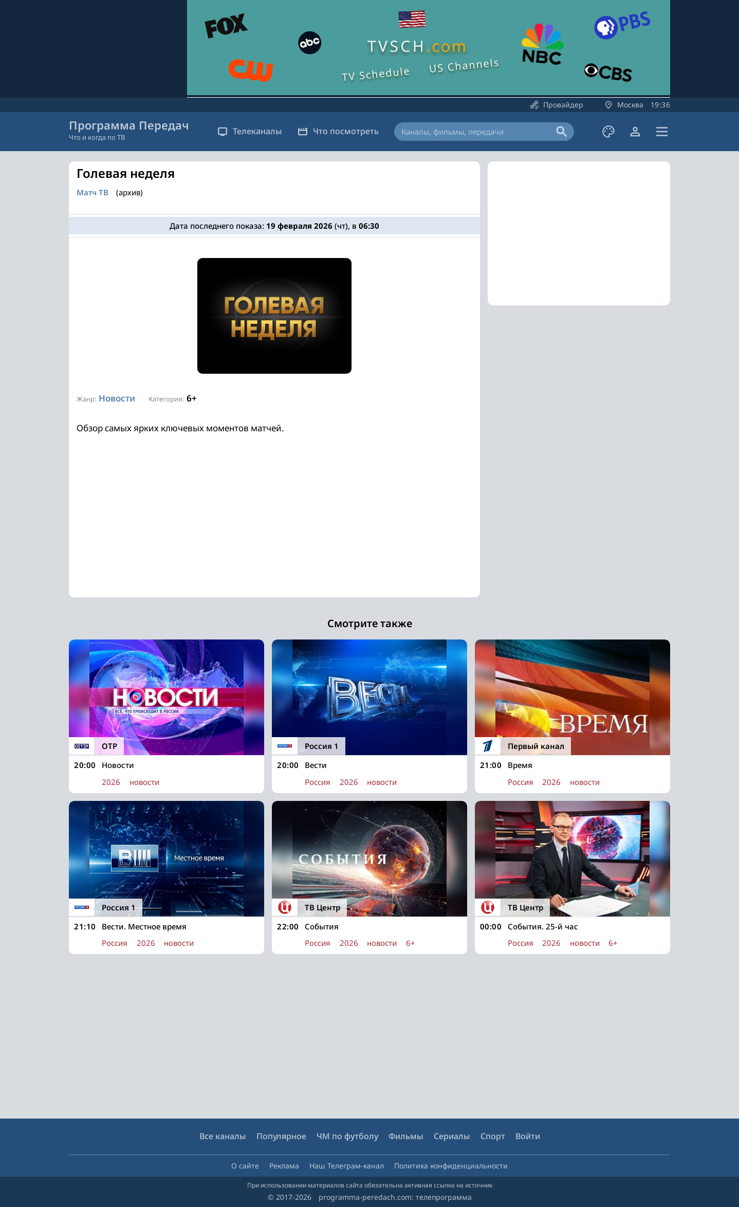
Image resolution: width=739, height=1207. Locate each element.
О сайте (245, 1166)
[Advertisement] (274, 525)
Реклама (284, 1166)
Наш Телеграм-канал (346, 1166)
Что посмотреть (338, 131)
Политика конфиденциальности (451, 1166)
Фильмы (406, 1136)
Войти (527, 1136)
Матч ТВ (92, 192)
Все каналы (222, 1136)
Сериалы (452, 1136)
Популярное (281, 1136)
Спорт (493, 1136)
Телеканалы (249, 131)
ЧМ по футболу (347, 1136)
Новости (117, 398)
